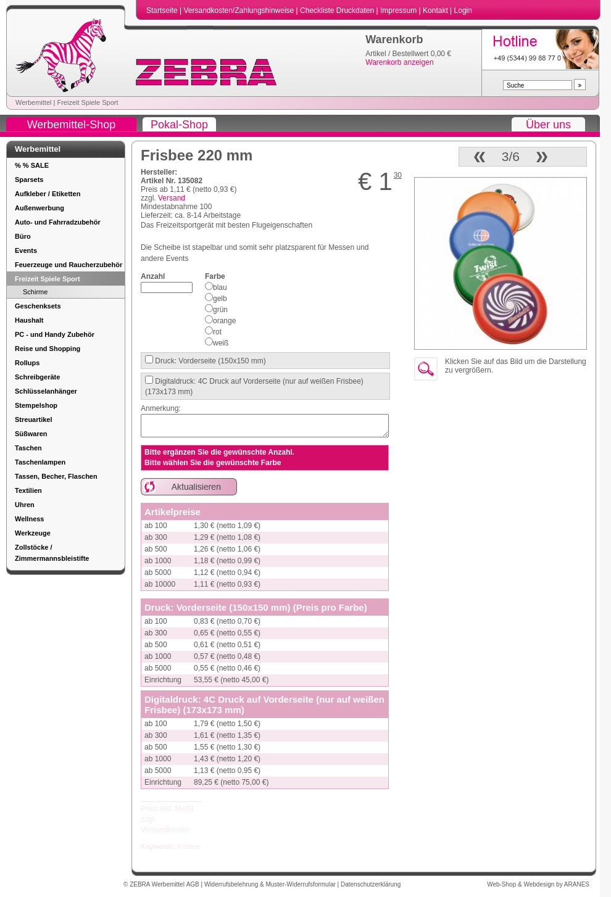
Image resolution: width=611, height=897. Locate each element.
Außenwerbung (39, 208)
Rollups (27, 362)
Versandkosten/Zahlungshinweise (239, 10)
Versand (171, 198)
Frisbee (188, 846)
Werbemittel (33, 102)
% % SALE (32, 165)
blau (220, 287)
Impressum (399, 10)
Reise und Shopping (47, 348)
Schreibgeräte (37, 377)
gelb (220, 298)
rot (217, 332)
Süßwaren (31, 433)
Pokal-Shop (179, 124)
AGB (193, 884)
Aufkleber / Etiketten (47, 193)
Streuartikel (33, 419)
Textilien (28, 490)
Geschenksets (38, 306)
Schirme (35, 292)
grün (220, 309)
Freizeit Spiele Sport (87, 102)
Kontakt (436, 10)
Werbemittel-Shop (71, 124)
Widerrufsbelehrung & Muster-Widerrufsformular (271, 884)
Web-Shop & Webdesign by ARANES (538, 884)
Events (26, 250)
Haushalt (29, 320)
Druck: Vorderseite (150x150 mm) (209, 361)
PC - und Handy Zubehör (54, 334)
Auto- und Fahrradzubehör (58, 222)
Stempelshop (36, 405)
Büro (23, 236)
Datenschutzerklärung (371, 884)
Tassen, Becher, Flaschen (56, 476)
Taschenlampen (40, 462)
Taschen (28, 448)
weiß (220, 343)
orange (224, 320)
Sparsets (29, 179)
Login (463, 10)
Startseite (163, 10)
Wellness (29, 519)
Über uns (548, 124)
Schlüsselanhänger (46, 391)
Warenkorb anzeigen (399, 62)
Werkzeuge (33, 533)
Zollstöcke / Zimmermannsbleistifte (52, 553)
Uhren (25, 504)
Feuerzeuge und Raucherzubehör (68, 264)
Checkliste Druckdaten (338, 10)
